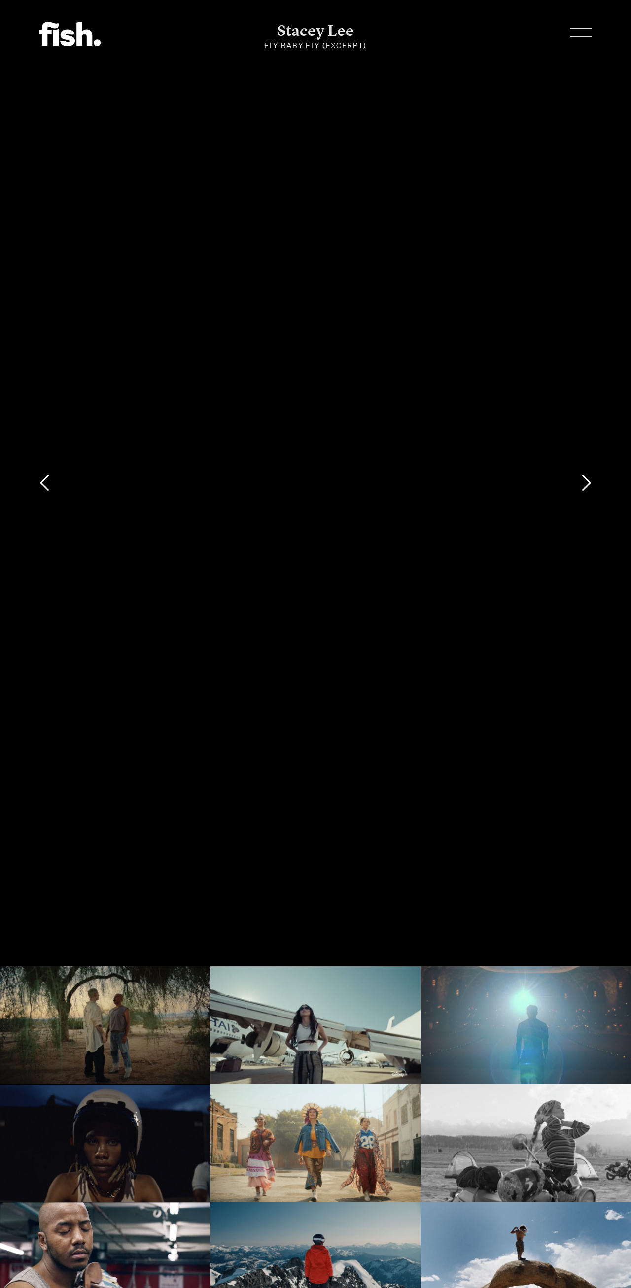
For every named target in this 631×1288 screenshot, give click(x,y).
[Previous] (44, 483)
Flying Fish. (70, 34)
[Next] (586, 483)
